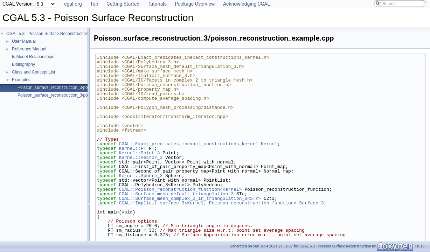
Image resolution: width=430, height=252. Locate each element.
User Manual (24, 41)
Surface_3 (311, 203)
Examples (21, 79)
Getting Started (122, 4)
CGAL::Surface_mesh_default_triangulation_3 (176, 194)
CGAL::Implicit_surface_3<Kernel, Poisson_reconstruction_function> (207, 203)
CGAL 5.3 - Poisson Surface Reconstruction (47, 33)
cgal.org (73, 4)
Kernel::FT (132, 148)
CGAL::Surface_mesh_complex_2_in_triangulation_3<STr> (190, 198)
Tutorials (157, 4)
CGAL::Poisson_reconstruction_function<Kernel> (180, 189)
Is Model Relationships (33, 56)
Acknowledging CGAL (246, 4)
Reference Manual (29, 49)
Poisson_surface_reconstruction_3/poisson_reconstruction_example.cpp (85, 87)
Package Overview (195, 4)
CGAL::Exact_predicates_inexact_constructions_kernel (188, 144)
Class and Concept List (33, 72)
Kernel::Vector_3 (140, 157)
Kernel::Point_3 (139, 153)
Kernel (269, 144)
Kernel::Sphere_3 (140, 176)
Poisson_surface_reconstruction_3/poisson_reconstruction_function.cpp (84, 95)
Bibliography (23, 64)
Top (94, 4)
